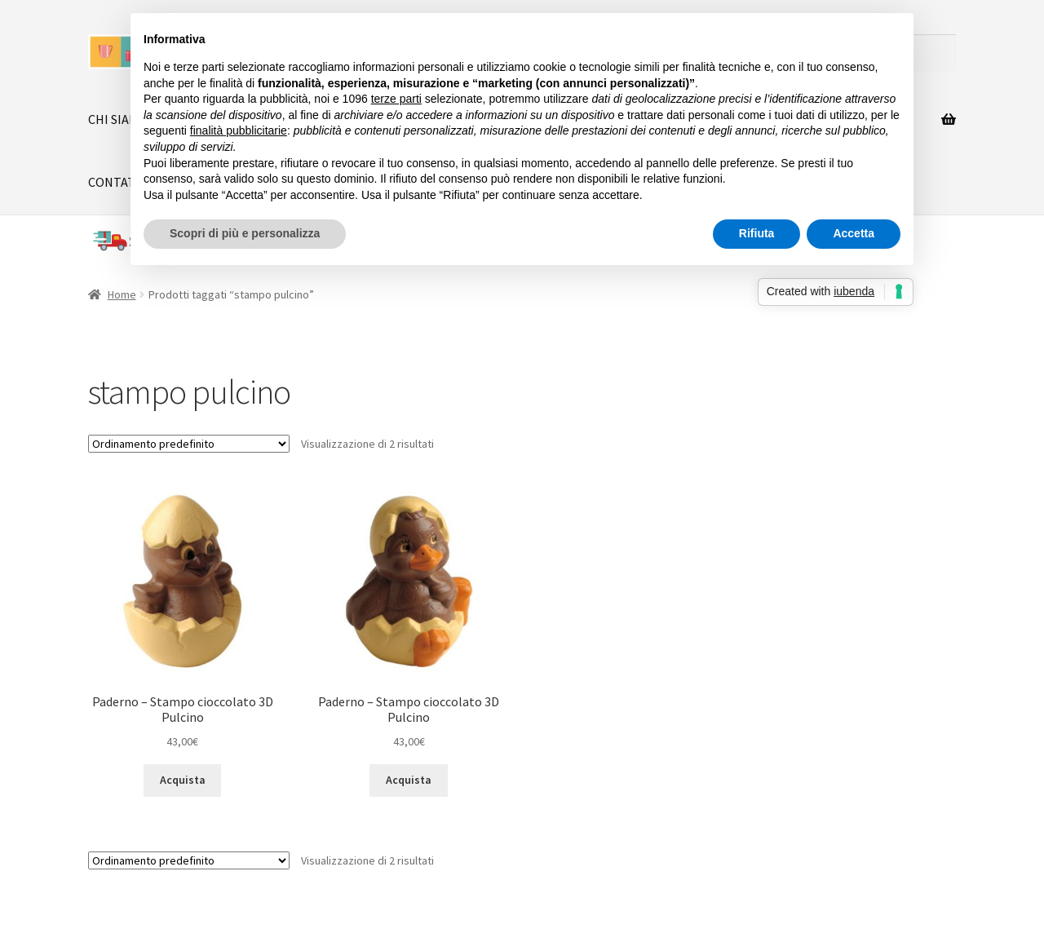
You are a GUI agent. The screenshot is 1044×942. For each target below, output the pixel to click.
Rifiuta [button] (757, 233)
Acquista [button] (183, 779)
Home (122, 294)
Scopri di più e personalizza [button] (245, 233)
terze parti (396, 98)
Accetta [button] (853, 233)
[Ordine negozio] (189, 444)
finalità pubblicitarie (238, 130)
